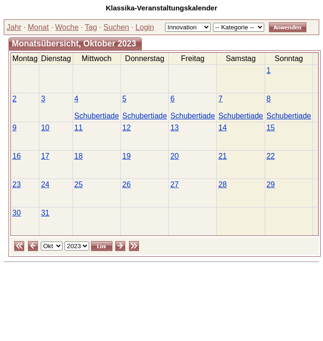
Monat (38, 27)
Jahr (14, 27)
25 (78, 184)
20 (174, 156)
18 (78, 156)
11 (78, 128)
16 (16, 156)
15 (271, 128)
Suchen (116, 27)
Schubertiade (96, 116)
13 (174, 128)
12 (126, 128)
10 (45, 128)
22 (271, 156)
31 (45, 213)
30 (16, 213)
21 (222, 156)
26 (126, 184)
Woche (67, 27)
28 (222, 184)
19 (126, 156)
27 (174, 184)
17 (45, 156)
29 (271, 184)
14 (222, 128)
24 (45, 184)
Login (145, 27)
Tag (91, 27)
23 (16, 184)
